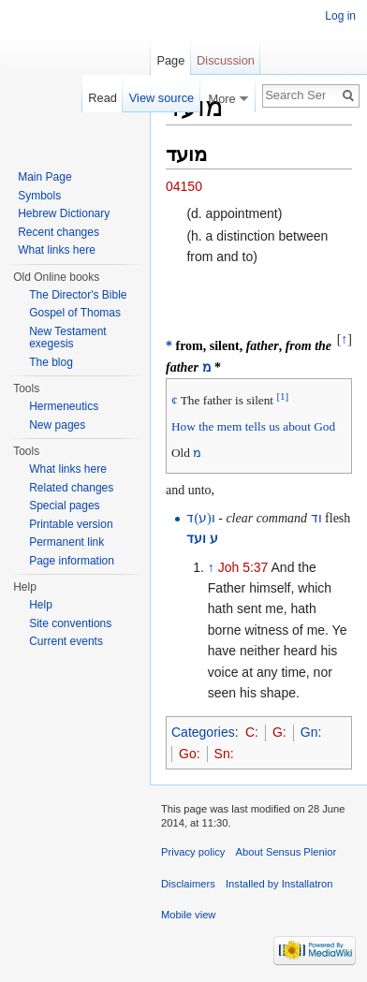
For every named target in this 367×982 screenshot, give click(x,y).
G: (279, 732)
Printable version (70, 524)
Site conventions (70, 623)
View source (161, 98)
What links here (56, 249)
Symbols (39, 195)
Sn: (224, 753)
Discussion (226, 60)
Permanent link (66, 542)
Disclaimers (188, 883)
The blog (51, 362)
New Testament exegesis (67, 338)
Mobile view (188, 914)
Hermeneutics (63, 406)
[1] (282, 395)
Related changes (71, 487)
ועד (196, 539)
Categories (203, 732)
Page (170, 60)
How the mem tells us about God (253, 426)
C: (251, 732)
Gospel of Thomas (75, 312)
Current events (66, 641)
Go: (189, 753)
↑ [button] (344, 339)
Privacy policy (193, 851)
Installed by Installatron (279, 883)
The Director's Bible (77, 294)
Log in (340, 15)
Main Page (44, 176)
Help (40, 604)
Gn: (311, 732)
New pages (57, 425)
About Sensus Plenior (286, 851)
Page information (71, 560)
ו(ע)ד (200, 518)
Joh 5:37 (243, 567)
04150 (184, 186)
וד (316, 518)
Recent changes (58, 232)
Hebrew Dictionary (64, 213)
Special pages (64, 505)
